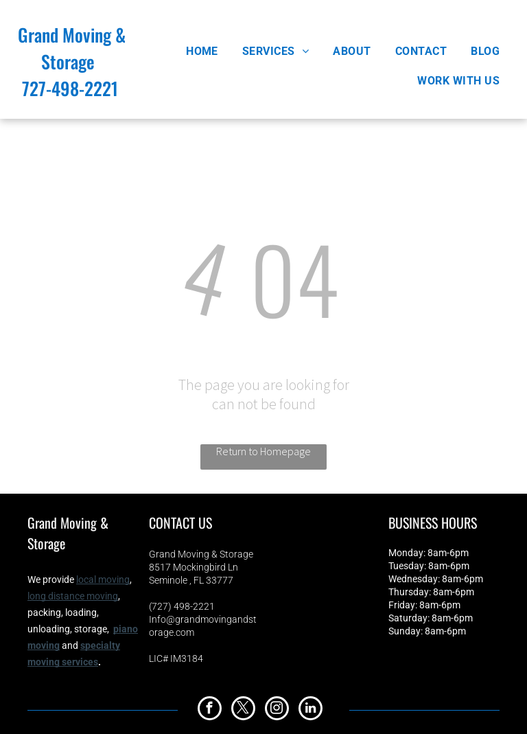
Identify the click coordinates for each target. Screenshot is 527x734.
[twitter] (243, 710)
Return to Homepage (263, 451)
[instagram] (277, 710)
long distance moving (72, 595)
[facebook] (210, 710)
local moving (103, 579)
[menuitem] (207, 51)
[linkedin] (310, 710)
